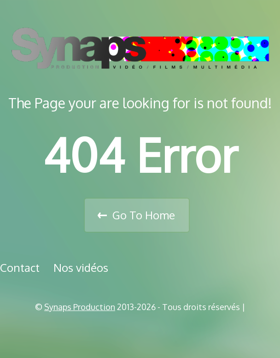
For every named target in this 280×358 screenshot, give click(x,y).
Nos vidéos (80, 267)
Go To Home (143, 215)
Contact (20, 267)
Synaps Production (79, 307)
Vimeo (143, 330)
